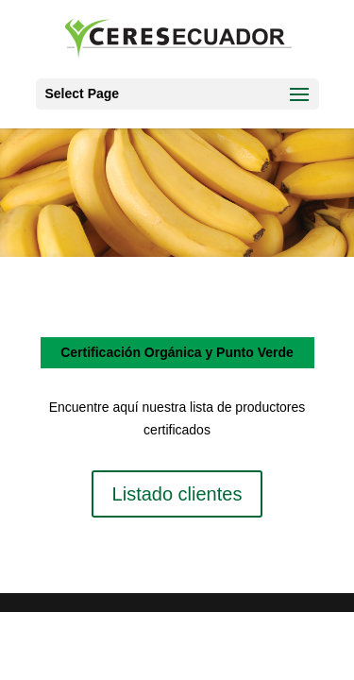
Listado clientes (177, 494)
